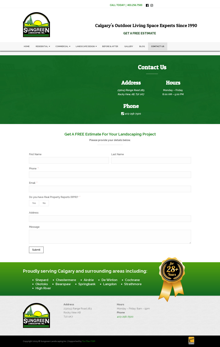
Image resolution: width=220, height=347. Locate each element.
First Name (35, 154)
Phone (33, 168)
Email (32, 182)
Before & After (110, 46)
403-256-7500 (131, 113)
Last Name (117, 154)
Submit (36, 249)
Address (33, 212)
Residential (42, 46)
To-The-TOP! (88, 341)
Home (26, 46)
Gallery (128, 46)
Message (34, 226)
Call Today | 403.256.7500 (126, 5)
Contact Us (157, 46)
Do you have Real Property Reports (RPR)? (53, 197)
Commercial (61, 46)
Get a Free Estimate (139, 33)
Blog (142, 46)
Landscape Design (85, 46)
